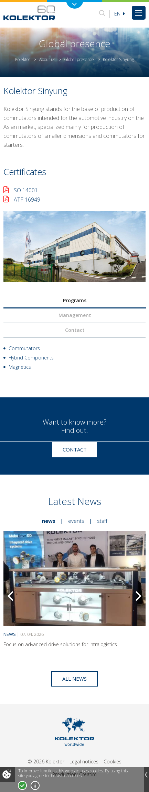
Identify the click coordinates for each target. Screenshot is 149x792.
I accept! (22, 785)
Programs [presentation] (74, 300)
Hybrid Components (31, 357)
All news (74, 678)
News (48, 520)
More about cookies (35, 785)
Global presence (79, 59)
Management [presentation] (74, 315)
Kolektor (22, 59)
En (119, 13)
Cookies (112, 761)
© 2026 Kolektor (46, 761)
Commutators (24, 348)
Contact (75, 449)
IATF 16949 (26, 199)
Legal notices (84, 761)
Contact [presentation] (75, 330)
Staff (102, 520)
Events (76, 520)
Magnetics (20, 367)
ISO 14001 (25, 190)
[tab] (74, 300)
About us (47, 59)
